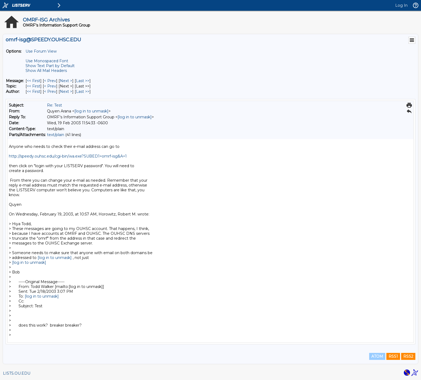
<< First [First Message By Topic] (33, 86)
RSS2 (408, 356)
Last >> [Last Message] (82, 80)
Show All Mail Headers (46, 70)
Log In (401, 5)
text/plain (55, 134)
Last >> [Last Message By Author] (82, 91)
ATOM (377, 356)
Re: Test (54, 105)
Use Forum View (41, 51)
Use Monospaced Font (47, 61)
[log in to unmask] (91, 111)
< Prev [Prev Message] (50, 80)
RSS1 (393, 356)
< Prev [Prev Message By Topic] (50, 86)
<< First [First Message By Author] (33, 91)
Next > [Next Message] (66, 80)
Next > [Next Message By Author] (66, 91)
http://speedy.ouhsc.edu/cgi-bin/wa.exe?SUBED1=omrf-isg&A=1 (68, 156)
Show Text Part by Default (50, 65)
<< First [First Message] (33, 80)
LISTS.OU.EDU (16, 373)
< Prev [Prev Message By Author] (50, 91)
